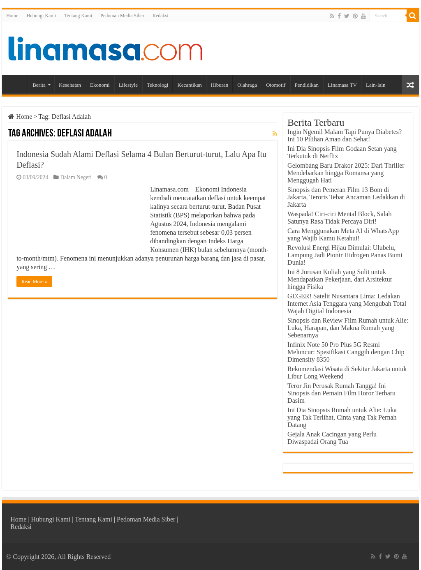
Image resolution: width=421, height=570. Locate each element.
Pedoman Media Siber (122, 15)
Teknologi (158, 85)
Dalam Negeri (76, 177)
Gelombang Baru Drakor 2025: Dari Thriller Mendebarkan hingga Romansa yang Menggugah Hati (346, 173)
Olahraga (247, 85)
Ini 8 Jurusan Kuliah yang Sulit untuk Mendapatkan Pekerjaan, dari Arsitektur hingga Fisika (339, 279)
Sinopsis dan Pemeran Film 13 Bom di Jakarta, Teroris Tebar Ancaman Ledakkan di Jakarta (346, 197)
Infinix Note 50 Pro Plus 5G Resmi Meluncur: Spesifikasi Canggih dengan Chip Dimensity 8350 (345, 352)
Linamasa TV (342, 85)
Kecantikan (189, 85)
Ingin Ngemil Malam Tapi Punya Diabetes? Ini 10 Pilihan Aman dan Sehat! (344, 135)
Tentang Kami (78, 15)
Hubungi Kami (41, 15)
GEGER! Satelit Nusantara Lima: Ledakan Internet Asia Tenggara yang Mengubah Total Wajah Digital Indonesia (346, 303)
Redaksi (161, 15)
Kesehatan (70, 85)
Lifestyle (128, 85)
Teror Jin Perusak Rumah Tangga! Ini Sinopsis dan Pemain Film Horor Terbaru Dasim (341, 393)
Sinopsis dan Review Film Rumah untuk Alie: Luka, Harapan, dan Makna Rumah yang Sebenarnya (347, 328)
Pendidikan (307, 85)
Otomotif (276, 85)
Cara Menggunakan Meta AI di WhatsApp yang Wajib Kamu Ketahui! (343, 234)
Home (12, 15)
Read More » (34, 281)
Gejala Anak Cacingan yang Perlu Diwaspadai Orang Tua (332, 438)
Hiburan (220, 85)
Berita (39, 85)
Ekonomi (100, 85)
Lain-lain (376, 85)
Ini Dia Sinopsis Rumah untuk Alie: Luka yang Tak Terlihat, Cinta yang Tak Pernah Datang (342, 417)
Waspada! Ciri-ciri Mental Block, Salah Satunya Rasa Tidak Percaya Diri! (339, 217)
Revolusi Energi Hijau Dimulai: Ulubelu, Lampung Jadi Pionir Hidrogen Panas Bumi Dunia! (344, 255)
